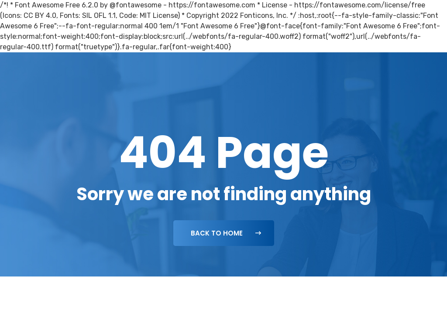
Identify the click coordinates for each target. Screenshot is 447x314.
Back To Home (226, 233)
